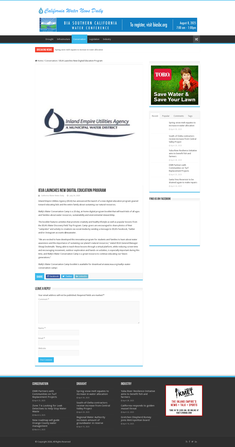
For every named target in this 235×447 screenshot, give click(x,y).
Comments (179, 116)
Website (42, 348)
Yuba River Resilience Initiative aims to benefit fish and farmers (183, 153)
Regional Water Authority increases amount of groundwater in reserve (91, 420)
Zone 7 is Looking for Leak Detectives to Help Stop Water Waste (49, 408)
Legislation (94, 39)
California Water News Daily (52, 196)
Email (41, 338)
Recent (155, 116)
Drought (49, 39)
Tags (190, 116)
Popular (166, 116)
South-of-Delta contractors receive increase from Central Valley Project (182, 139)
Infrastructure (63, 39)
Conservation (79, 39)
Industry (107, 39)
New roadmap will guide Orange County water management (45, 423)
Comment (43, 299)
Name (42, 328)
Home (39, 38)
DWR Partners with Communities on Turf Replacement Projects (179, 168)
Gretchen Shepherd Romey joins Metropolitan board (136, 419)
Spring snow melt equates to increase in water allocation (79, 49)
